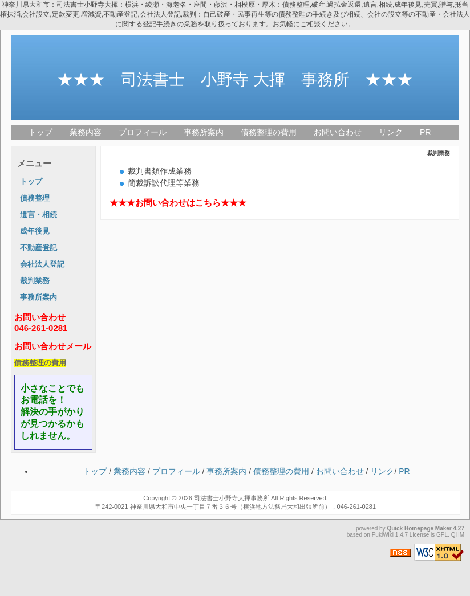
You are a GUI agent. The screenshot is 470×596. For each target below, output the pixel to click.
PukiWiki (383, 535)
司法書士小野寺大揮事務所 (231, 498)
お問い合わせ (338, 132)
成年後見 (35, 231)
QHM (457, 535)
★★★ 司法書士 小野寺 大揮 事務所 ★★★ (235, 79)
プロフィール (143, 132)
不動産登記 (38, 248)
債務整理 (35, 198)
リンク (391, 132)
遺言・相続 (38, 215)
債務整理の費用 (269, 132)
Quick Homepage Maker (419, 528)
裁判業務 (35, 281)
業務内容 (86, 132)
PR (425, 132)
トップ (40, 132)
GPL (442, 535)
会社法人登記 (42, 264)
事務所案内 (204, 132)
